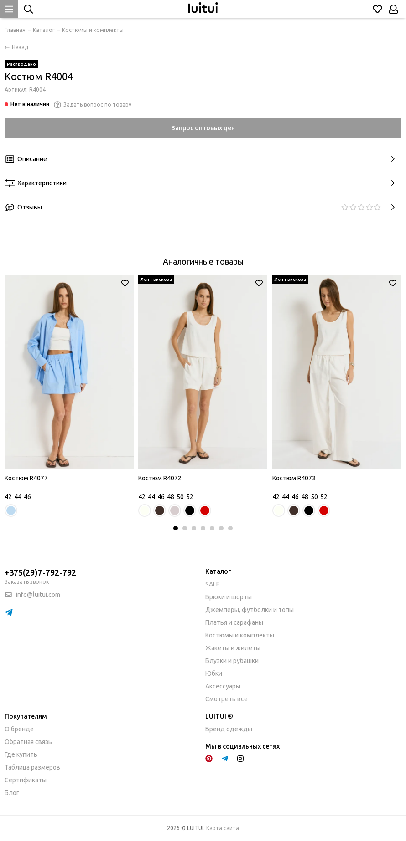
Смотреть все (226, 699)
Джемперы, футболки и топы (249, 609)
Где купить (21, 754)
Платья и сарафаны (234, 622)
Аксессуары (222, 686)
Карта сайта (222, 828)
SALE (212, 584)
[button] (175, 528)
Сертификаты (26, 780)
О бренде (19, 729)
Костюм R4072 (160, 478)
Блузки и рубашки (232, 660)
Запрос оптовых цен (203, 128)
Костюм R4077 (26, 478)
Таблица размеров (32, 767)
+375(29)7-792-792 (40, 572)
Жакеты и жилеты (232, 648)
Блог (12, 792)
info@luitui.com (38, 594)
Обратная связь (28, 741)
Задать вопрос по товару (92, 104)
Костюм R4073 (294, 478)
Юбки (213, 673)
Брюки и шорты (228, 597)
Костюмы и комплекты (239, 635)
